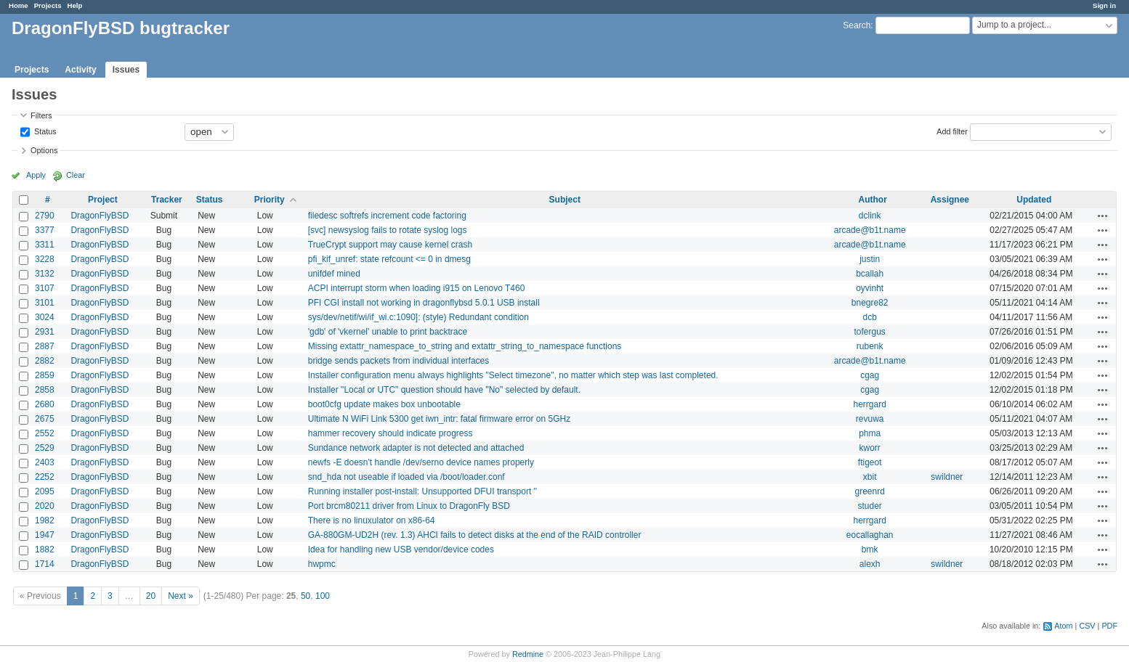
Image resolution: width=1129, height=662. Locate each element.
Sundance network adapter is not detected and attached (416, 448)
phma (870, 433)
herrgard (869, 404)
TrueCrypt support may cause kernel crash (390, 245)
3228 (44, 259)
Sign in (1104, 5)
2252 (44, 477)
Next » (180, 596)
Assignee (950, 200)
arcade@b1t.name (870, 230)
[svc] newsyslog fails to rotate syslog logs (387, 230)
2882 (44, 361)
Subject (564, 200)
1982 (44, 520)
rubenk (870, 346)
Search (856, 25)
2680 (44, 404)
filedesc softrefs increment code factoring (387, 216)
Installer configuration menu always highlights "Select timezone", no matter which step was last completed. (513, 375)
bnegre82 (870, 303)
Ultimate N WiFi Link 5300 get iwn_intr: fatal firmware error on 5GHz (439, 419)
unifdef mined (334, 274)
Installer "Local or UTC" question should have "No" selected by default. (444, 390)
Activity (80, 70)
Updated (1033, 200)
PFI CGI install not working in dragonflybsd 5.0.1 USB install (424, 303)
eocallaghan (870, 535)
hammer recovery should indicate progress (390, 433)
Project (103, 200)
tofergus (869, 332)
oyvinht (869, 288)
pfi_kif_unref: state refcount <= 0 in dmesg (389, 259)
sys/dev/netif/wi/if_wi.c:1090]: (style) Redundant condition (418, 317)
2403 (44, 462)
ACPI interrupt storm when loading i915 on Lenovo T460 (416, 288)
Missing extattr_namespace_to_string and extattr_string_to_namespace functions (465, 346)
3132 (44, 274)
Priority (269, 200)
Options (44, 150)
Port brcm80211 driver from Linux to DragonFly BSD (409, 506)
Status (44, 130)
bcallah (869, 274)
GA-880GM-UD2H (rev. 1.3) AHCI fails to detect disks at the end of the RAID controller (475, 535)
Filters (41, 115)
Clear (75, 175)
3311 (44, 245)
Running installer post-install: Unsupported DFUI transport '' (422, 491)
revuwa (870, 419)
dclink (870, 216)
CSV (1087, 625)
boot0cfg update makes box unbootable (384, 404)
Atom (1063, 625)
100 (322, 596)
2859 (44, 375)
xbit (870, 477)
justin (869, 259)
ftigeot (870, 462)
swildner (947, 477)
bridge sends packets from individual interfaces (398, 361)
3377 (44, 230)
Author (873, 200)
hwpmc (322, 564)
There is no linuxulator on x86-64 (371, 520)
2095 (44, 491)
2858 (44, 390)
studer (869, 506)
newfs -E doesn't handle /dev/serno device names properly (421, 462)
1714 (44, 564)
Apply (36, 175)
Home (18, 5)
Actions (1103, 215)
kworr (870, 448)
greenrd (869, 491)
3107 (44, 288)
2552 (44, 433)
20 (150, 596)
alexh (870, 564)
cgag (869, 375)
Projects (48, 5)
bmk (870, 549)
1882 (44, 549)
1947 (44, 535)
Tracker (166, 200)
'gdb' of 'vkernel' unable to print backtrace (387, 332)
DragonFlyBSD (99, 216)
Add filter (952, 130)
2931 (44, 332)
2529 (44, 448)
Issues (126, 70)
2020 (44, 506)
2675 (44, 419)
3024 (44, 317)
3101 (44, 303)
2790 (44, 216)
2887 (44, 346)
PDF (1109, 625)
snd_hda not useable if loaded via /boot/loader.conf (406, 477)
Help (75, 5)
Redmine (527, 654)
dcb (869, 317)
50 (305, 596)
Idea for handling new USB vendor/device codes (401, 549)
